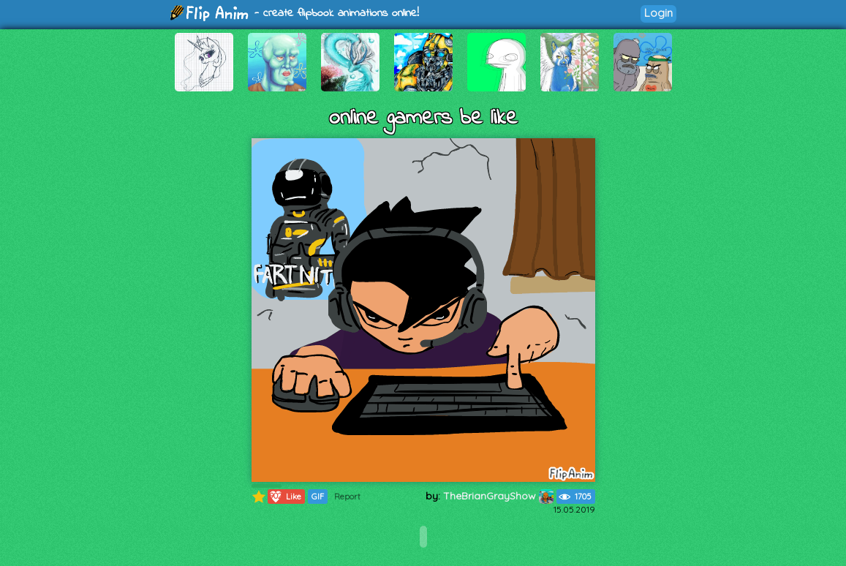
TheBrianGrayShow (498, 495)
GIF (317, 496)
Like (284, 496)
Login (658, 13)
